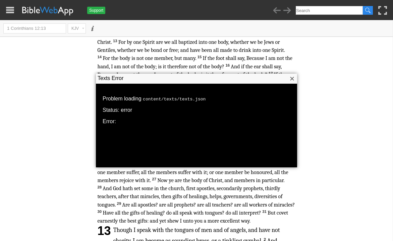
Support (96, 10)
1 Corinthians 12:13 (34, 28)
